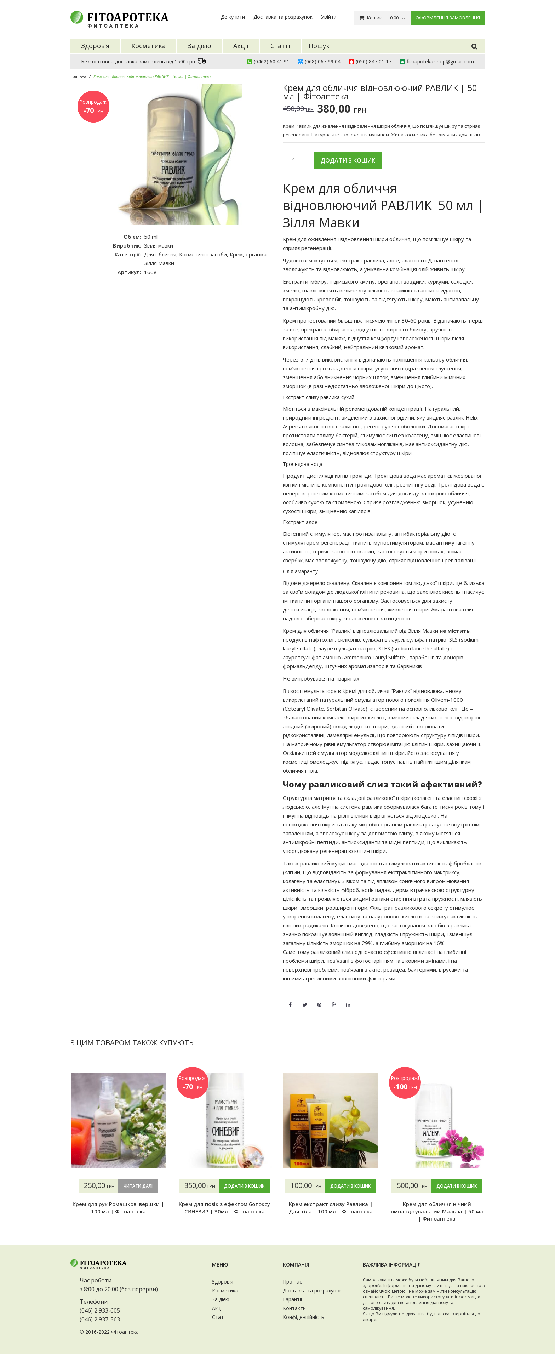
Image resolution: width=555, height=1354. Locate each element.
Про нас (292, 1281)
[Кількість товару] (296, 161)
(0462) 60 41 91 (272, 61)
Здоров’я (222, 1281)
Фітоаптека (125, 1332)
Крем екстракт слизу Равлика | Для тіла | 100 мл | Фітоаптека (331, 1207)
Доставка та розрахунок (283, 16)
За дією (220, 1299)
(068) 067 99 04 (323, 61)
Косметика (225, 1290)
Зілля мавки (158, 245)
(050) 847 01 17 (373, 61)
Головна (78, 76)
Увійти (329, 16)
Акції (217, 1308)
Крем (236, 254)
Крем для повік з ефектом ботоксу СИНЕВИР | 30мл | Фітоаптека (224, 1207)
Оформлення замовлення (448, 18)
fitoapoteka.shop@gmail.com (440, 61)
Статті (220, 1317)
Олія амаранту (300, 571)
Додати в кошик (348, 160)
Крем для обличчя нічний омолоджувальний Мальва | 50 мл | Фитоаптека (437, 1211)
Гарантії (292, 1299)
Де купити (233, 16)
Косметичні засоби (203, 254)
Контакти (294, 1308)
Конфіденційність (303, 1317)
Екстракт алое (300, 522)
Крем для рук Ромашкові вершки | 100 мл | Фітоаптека (118, 1207)
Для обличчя (160, 254)
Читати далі (138, 1186)
